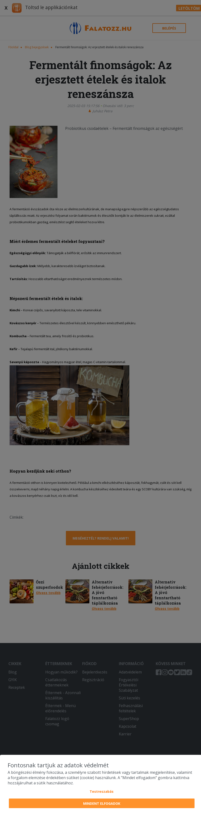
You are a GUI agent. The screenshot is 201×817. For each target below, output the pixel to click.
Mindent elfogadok (101, 803)
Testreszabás (102, 791)
